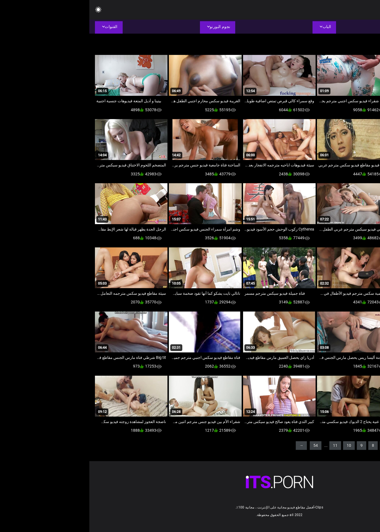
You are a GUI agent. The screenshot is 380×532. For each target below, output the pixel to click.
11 (246, 445)
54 (226, 445)
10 (259, 445)
